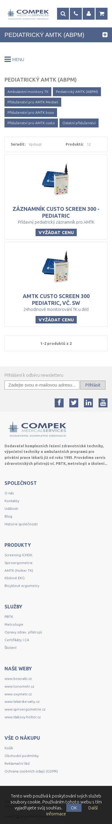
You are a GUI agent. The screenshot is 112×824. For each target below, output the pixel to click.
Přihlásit (92, 385)
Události (11, 508)
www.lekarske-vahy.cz (21, 701)
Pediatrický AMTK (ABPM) (77, 92)
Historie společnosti (21, 524)
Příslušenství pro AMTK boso (30, 112)
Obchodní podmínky (21, 756)
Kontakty (11, 501)
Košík (8, 748)
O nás (9, 493)
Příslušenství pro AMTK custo (31, 123)
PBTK (8, 617)
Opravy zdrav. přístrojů (23, 632)
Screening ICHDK (18, 555)
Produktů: (75, 144)
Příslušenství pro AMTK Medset (32, 102)
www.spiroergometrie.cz (24, 709)
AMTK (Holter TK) (18, 570)
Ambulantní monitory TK (27, 92)
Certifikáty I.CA (16, 640)
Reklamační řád (17, 763)
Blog (8, 516)
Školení (10, 647)
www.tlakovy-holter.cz (22, 717)
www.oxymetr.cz (18, 694)
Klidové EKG (15, 578)
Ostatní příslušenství (79, 123)
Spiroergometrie (18, 563)
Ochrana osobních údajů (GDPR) (31, 771)
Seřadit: (18, 144)
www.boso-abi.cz (18, 678)
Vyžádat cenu (56, 232)
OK (74, 807)
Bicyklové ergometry (21, 586)
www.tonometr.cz (19, 686)
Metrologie (13, 624)
